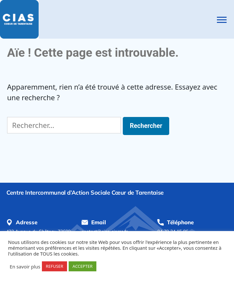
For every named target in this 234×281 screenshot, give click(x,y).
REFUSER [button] (54, 266)
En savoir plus (25, 266)
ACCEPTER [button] (83, 266)
